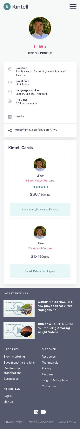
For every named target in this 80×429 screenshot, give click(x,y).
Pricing (46, 368)
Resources (49, 356)
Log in (7, 396)
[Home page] (15, 6)
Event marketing (14, 356)
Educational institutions (19, 362)
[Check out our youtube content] (43, 411)
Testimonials (50, 362)
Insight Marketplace (55, 380)
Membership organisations (12, 370)
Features (47, 374)
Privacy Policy (13, 422)
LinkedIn (19, 116)
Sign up (8, 402)
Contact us (49, 386)
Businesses (11, 378)
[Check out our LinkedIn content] (36, 411)
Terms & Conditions (40, 422)
